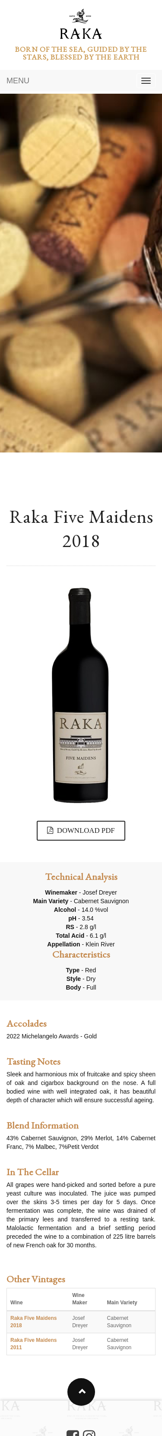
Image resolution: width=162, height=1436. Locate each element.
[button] (81, 1392)
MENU (17, 80)
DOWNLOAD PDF (80, 830)
